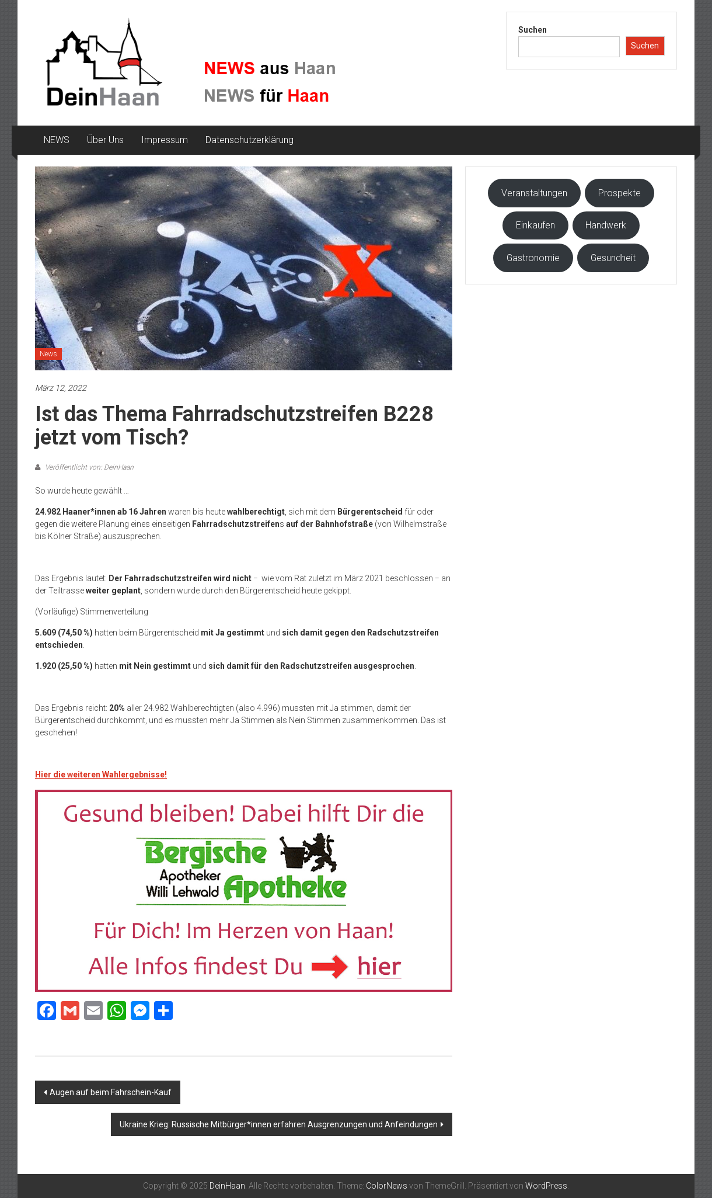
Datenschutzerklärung (249, 139)
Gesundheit (613, 257)
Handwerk (605, 225)
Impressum (164, 139)
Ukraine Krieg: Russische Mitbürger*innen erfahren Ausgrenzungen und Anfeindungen (279, 1124)
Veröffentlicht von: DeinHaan (88, 467)
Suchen (532, 29)
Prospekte (619, 193)
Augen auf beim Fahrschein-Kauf (111, 1092)
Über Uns (105, 139)
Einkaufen (535, 225)
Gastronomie (533, 257)
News (48, 354)
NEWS (56, 139)
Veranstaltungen (534, 193)
